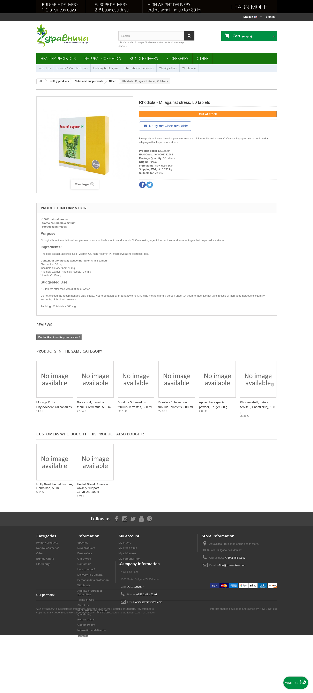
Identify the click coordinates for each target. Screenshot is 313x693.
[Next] (272, 384)
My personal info (129, 558)
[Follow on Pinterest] (149, 518)
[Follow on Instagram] (124, 518)
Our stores (84, 558)
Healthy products (58, 58)
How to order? (86, 569)
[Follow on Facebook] (116, 518)
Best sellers (84, 553)
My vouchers (127, 564)
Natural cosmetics (102, 58)
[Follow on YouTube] (141, 518)
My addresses (127, 553)
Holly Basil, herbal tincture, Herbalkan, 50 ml (217, 486)
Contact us (84, 564)
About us (45, 68)
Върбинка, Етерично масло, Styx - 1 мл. (173, 486)
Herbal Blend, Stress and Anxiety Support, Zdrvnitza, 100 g (257, 487)
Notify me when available (165, 126)
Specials (82, 542)
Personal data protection (93, 580)
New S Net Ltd (268, 666)
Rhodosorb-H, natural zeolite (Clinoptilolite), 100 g (257, 406)
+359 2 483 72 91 (235, 557)
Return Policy (86, 619)
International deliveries (139, 68)
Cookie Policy (86, 624)
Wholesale (189, 68)
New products (86, 548)
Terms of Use (85, 599)
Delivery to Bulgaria (105, 68)
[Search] (189, 35)
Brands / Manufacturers (72, 68)
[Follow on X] (133, 518)
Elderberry (177, 58)
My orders (125, 542)
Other (202, 58)
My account (129, 535)
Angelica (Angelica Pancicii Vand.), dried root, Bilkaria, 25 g (54, 487)
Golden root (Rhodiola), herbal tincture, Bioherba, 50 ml (94, 487)
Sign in (270, 16)
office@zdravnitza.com (230, 565)
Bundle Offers (143, 58)
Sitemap (82, 635)
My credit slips (128, 548)
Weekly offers (168, 68)
